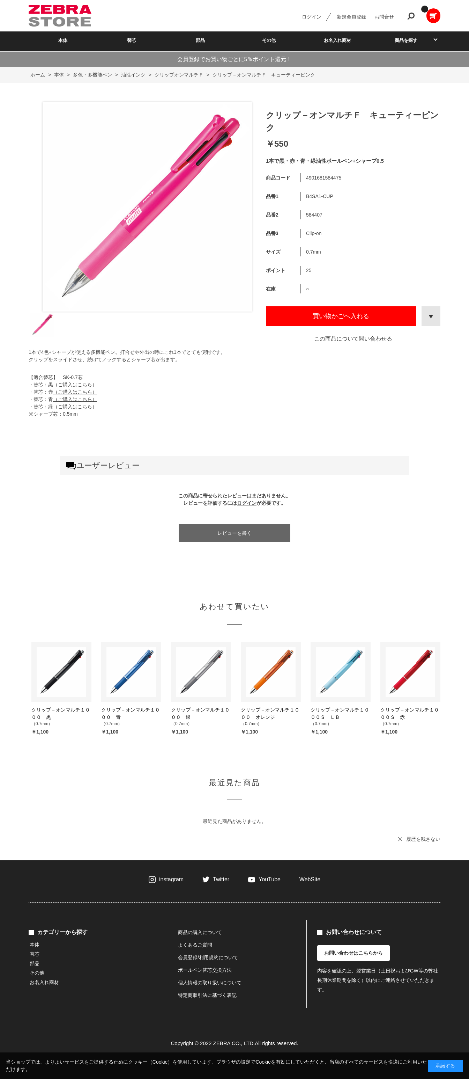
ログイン (311, 17)
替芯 (131, 40)
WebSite (309, 879)
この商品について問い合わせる (353, 339)
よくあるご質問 (195, 945)
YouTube (270, 879)
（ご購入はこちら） (75, 384)
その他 (269, 40)
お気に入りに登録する (431, 316)
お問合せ (384, 17)
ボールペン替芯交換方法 (205, 970)
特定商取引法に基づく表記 (207, 995)
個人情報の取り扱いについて (209, 982)
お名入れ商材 (337, 40)
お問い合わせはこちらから (353, 953)
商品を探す (406, 40)
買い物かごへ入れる (341, 316)
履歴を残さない (423, 839)
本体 (62, 40)
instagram (171, 879)
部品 (200, 40)
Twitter (221, 879)
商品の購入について (200, 932)
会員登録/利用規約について (208, 957)
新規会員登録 (351, 17)
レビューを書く (234, 533)
